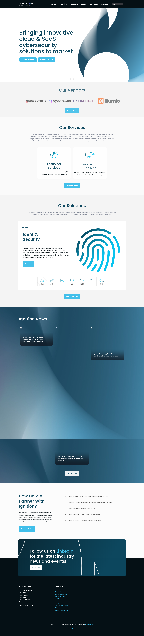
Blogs (57, 603)
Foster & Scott (90, 625)
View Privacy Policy (61, 606)
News (57, 601)
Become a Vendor (46, 60)
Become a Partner (61, 594)
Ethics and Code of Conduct (64, 608)
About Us (58, 592)
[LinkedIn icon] (72, 629)
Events (57, 599)
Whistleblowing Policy (62, 610)
